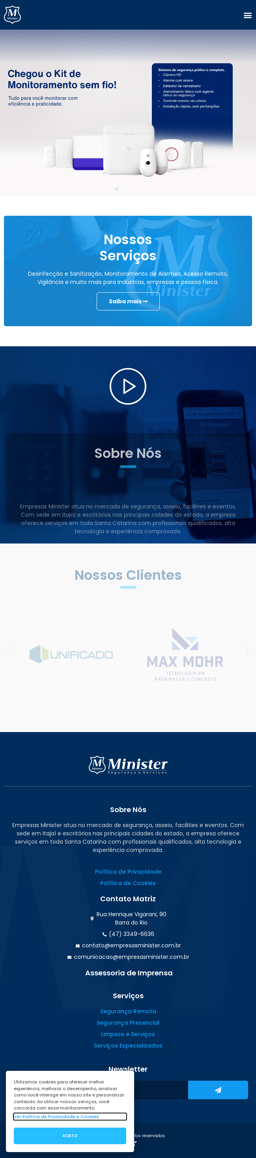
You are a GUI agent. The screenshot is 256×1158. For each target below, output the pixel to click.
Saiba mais (128, 302)
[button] (247, 15)
